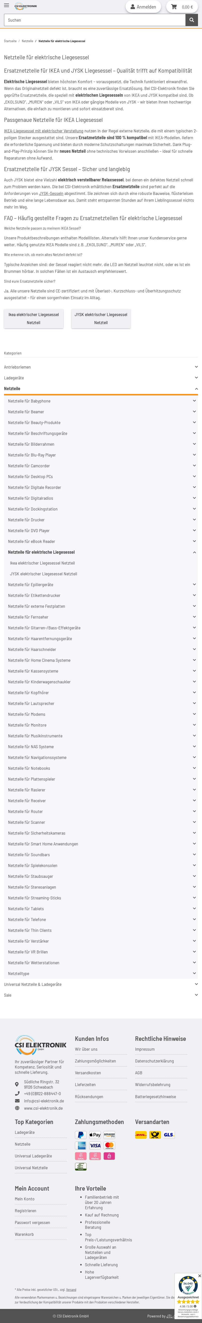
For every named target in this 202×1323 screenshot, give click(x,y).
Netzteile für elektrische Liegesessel (41, 552)
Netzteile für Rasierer (26, 789)
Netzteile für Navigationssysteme (37, 757)
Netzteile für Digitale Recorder (34, 487)
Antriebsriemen (17, 367)
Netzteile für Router (25, 811)
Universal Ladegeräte (33, 1155)
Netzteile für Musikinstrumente (35, 735)
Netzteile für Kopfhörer (28, 692)
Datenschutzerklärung (154, 1060)
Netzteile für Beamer (26, 411)
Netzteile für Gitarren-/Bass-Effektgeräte (44, 627)
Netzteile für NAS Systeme (31, 746)
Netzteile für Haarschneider (32, 649)
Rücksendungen (89, 1096)
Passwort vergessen (32, 1222)
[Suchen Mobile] (95, 20)
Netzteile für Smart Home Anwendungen (43, 843)
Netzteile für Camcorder (29, 465)
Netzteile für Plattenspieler (31, 779)
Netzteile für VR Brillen (28, 951)
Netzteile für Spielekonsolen (32, 865)
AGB (138, 1072)
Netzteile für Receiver (27, 800)
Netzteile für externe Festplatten (36, 606)
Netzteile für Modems (26, 714)
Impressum (145, 1049)
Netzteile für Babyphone (29, 400)
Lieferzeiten (85, 1084)
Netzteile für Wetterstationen (33, 962)
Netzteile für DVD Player (29, 530)
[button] (143, 6)
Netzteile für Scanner (26, 822)
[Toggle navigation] (6, 3)
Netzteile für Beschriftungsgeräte (37, 433)
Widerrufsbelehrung (152, 1084)
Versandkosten (88, 1072)
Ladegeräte (14, 377)
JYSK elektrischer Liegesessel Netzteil (43, 573)
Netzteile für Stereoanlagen (32, 887)
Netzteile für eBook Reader (31, 541)
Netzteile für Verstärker (28, 941)
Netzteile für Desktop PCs (30, 476)
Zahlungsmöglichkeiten (95, 1060)
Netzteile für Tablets (26, 908)
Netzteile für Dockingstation (33, 509)
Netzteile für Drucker (26, 519)
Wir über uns (86, 1049)
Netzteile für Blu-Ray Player (32, 454)
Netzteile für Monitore (27, 725)
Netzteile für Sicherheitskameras (36, 833)
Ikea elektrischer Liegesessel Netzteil (42, 563)
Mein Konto (25, 1198)
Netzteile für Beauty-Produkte (34, 422)
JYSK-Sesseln (51, 193)
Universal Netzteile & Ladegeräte (32, 984)
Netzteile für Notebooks (29, 768)
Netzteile (12, 388)
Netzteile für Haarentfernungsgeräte (40, 638)
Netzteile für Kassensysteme (33, 671)
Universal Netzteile (31, 1167)
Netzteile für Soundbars (29, 854)
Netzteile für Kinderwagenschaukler (39, 681)
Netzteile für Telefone (27, 919)
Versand (71, 1290)
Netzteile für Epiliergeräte (30, 584)
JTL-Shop (174, 1315)
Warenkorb (24, 1234)
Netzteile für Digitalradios (30, 498)
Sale (7, 995)
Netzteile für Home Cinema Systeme (39, 660)
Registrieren (25, 1210)
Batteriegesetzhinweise (155, 1096)
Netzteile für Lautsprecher (31, 703)
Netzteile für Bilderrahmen (31, 444)
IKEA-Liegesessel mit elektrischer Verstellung (43, 130)
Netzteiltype (18, 973)
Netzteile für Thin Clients (30, 930)
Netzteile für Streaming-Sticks (34, 897)
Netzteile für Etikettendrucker (34, 595)
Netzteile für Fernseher (28, 617)
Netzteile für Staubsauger (30, 876)
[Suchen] (191, 20)
